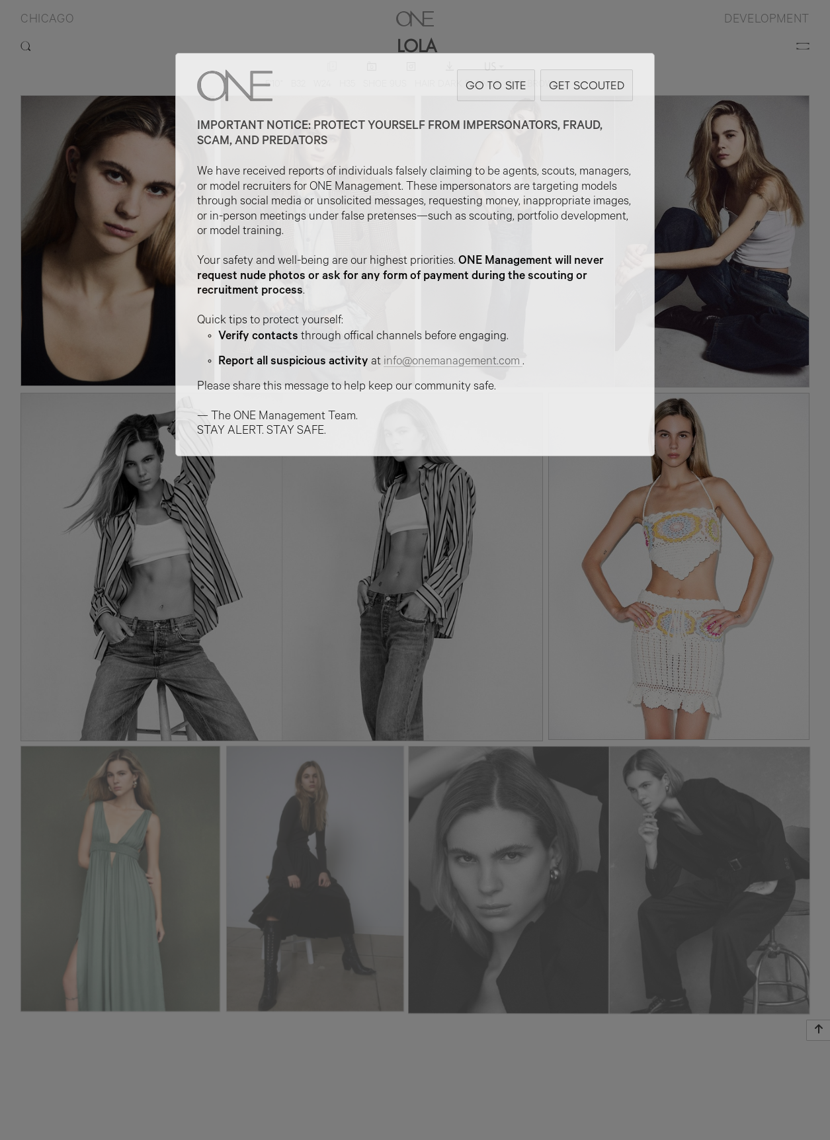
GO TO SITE (496, 85)
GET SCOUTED (586, 85)
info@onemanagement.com (453, 362)
